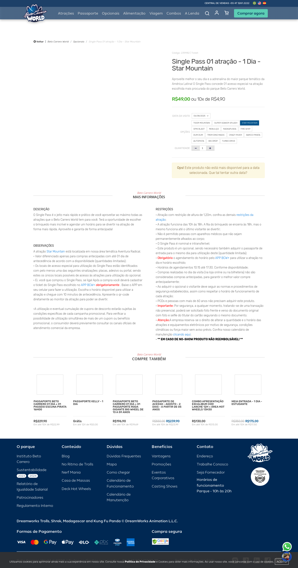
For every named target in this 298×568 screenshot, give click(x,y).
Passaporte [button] (88, 13)
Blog (66, 456)
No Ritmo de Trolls (77, 464)
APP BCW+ (88, 285)
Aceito (282, 561)
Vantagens (161, 456)
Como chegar (118, 472)
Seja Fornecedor (211, 472)
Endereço (205, 456)
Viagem (156, 13)
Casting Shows (165, 486)
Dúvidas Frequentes (124, 456)
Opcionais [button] (110, 13)
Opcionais (78, 41)
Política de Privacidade (140, 561)
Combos (174, 13)
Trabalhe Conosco (212, 464)
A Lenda (192, 13)
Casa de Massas (76, 481)
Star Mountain (56, 251)
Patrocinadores (30, 498)
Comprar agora (250, 13)
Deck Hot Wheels (76, 489)
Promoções (161, 464)
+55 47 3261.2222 (239, 3)
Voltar (39, 41)
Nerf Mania (71, 472)
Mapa (112, 464)
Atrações (66, 13)
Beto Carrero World (58, 41)
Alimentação (134, 13)
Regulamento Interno (35, 506)
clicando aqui (182, 334)
